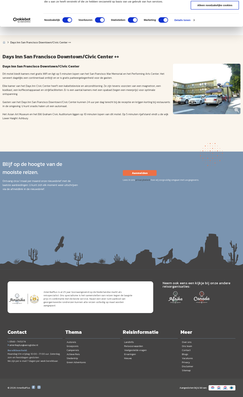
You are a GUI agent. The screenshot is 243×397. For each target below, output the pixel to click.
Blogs (185, 354)
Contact (186, 350)
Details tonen (182, 42)
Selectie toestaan (215, 18)
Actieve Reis (73, 354)
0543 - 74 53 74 (17, 341)
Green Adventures (76, 362)
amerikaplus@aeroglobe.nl (23, 345)
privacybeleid (143, 180)
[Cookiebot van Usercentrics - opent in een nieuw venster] (22, 43)
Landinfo (129, 342)
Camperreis (73, 350)
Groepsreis (72, 346)
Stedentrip (72, 358)
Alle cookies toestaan (215, 8)
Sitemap (186, 370)
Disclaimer (187, 366)
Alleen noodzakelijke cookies (214, 28)
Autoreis (71, 342)
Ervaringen (130, 354)
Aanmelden (140, 173)
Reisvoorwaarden (133, 346)
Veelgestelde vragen (135, 350)
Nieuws (128, 358)
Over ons (187, 342)
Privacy (186, 362)
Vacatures (187, 358)
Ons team (187, 346)
